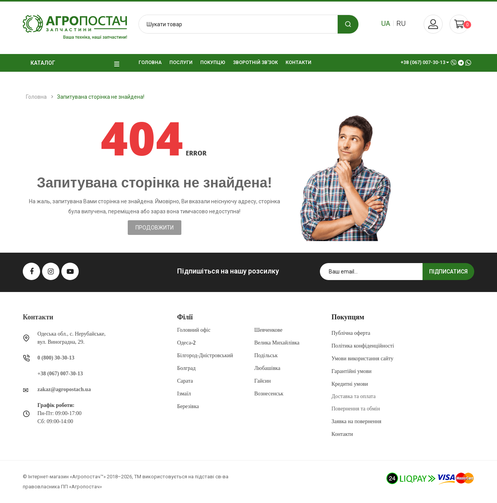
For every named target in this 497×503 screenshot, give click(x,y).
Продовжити (154, 227)
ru (401, 23)
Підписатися (448, 271)
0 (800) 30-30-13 (55, 358)
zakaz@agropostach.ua (64, 389)
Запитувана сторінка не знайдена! (100, 97)
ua (385, 23)
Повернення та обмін (355, 409)
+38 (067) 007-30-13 (60, 373)
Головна (36, 97)
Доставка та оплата (353, 396)
